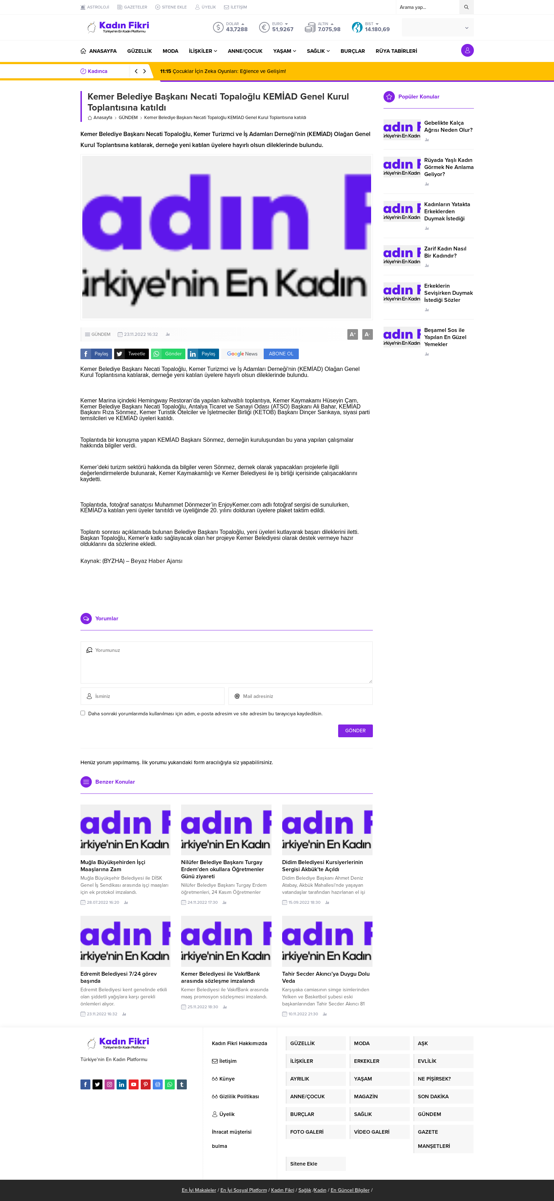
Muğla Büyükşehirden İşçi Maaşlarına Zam (112, 866)
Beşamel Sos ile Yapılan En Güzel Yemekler (445, 337)
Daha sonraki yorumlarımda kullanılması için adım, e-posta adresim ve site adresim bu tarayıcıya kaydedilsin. (205, 714)
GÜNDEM (128, 117)
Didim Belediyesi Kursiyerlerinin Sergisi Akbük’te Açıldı (322, 866)
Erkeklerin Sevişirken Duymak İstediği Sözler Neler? (448, 296)
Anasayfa (100, 117)
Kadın (320, 1190)
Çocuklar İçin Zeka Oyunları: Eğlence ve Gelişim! (223, 71)
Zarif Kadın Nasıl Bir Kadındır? (445, 252)
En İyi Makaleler (199, 1190)
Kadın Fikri (282, 1190)
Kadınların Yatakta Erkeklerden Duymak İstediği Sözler (447, 215)
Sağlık (304, 1190)
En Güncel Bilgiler (350, 1190)
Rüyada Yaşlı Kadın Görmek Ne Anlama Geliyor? (449, 167)
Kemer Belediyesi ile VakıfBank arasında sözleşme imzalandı (220, 977)
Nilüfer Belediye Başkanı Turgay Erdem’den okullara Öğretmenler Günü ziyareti (222, 869)
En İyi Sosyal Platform (243, 1190)
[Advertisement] (226, 586)
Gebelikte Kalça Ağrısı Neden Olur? (448, 126)
